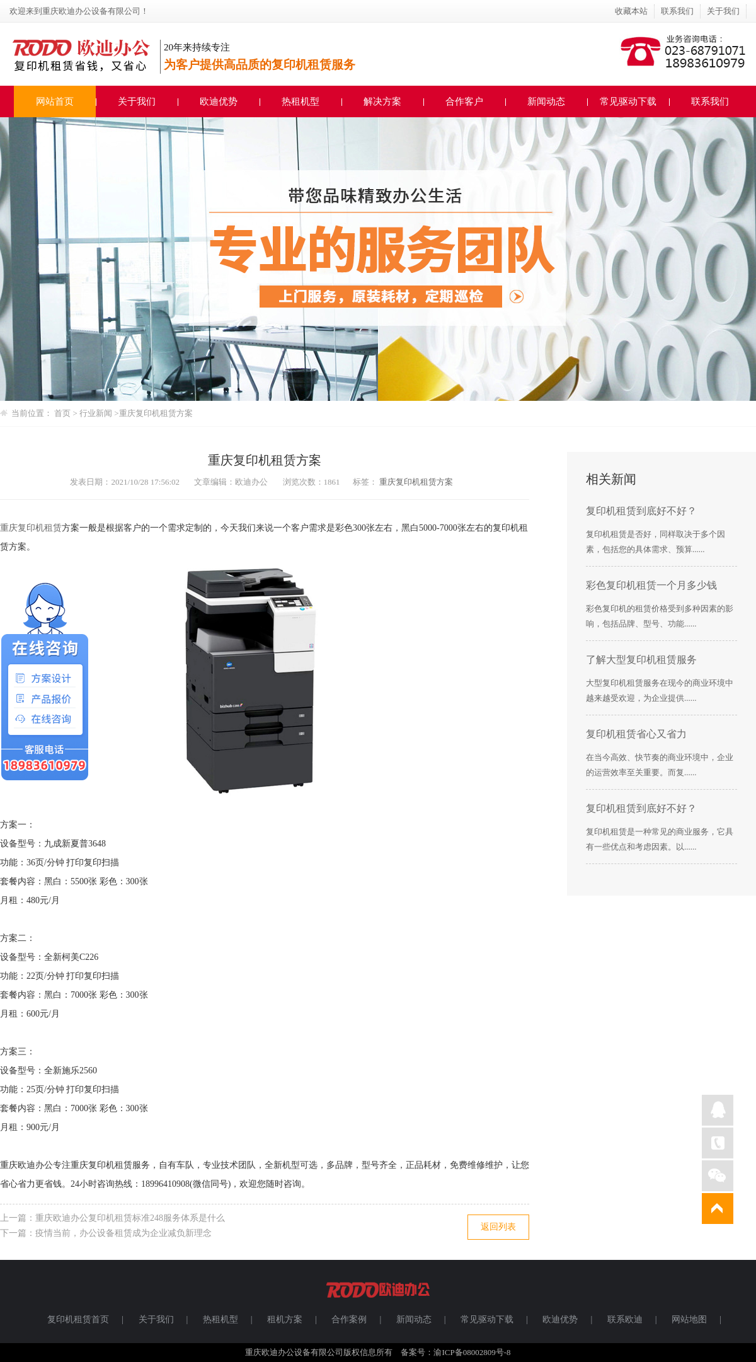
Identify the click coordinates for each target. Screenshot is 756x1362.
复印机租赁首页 (78, 1319)
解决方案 (382, 101)
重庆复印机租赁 (31, 528)
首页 (62, 413)
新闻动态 (546, 101)
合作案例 (349, 1319)
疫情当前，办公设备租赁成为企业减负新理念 (123, 1233)
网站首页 (55, 101)
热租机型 (300, 101)
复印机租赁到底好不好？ (641, 510)
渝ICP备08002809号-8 (471, 1352)
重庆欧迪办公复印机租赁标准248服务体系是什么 (130, 1218)
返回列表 (498, 1227)
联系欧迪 (625, 1319)
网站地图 (689, 1319)
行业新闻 (96, 413)
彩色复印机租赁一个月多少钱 (651, 585)
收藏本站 (631, 11)
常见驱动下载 (628, 101)
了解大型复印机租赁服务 (641, 659)
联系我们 (677, 11)
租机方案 (284, 1319)
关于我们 (723, 11)
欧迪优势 (219, 101)
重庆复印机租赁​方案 (156, 413)
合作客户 (464, 101)
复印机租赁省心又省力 (636, 734)
